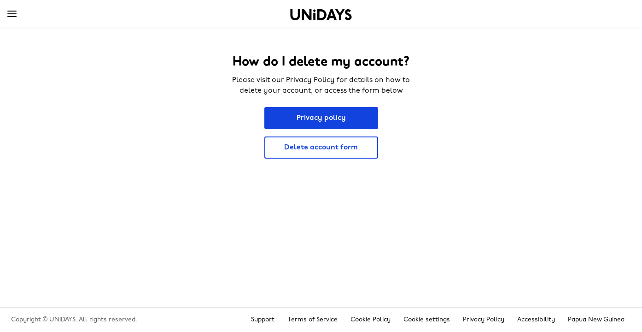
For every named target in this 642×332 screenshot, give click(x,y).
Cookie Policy (370, 319)
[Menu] (12, 14)
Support (262, 319)
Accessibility (536, 319)
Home (321, 15)
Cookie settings (426, 319)
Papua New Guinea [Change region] (596, 319)
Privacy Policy (483, 319)
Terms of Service (312, 319)
